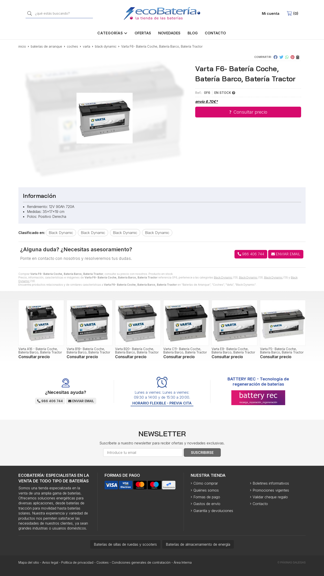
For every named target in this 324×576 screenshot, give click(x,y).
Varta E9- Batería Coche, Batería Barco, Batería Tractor (233, 350)
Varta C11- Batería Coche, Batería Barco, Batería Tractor (185, 350)
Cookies (102, 562)
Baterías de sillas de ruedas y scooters (125, 544)
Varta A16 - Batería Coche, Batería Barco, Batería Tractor (40, 350)
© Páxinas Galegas (292, 562)
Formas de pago (206, 497)
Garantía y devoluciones (213, 510)
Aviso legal (50, 562)
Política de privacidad (77, 562)
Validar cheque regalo (270, 497)
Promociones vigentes (271, 490)
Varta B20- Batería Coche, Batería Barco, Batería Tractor (137, 350)
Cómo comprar (205, 483)
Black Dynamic (223, 277)
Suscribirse (202, 452)
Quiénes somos (206, 490)
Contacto (260, 503)
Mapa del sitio (28, 562)
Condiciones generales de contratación (141, 562)
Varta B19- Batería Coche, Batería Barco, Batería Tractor (88, 350)
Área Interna (183, 562)
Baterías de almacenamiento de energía (198, 544)
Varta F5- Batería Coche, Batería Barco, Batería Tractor (282, 350)
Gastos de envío (206, 503)
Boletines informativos (271, 483)
